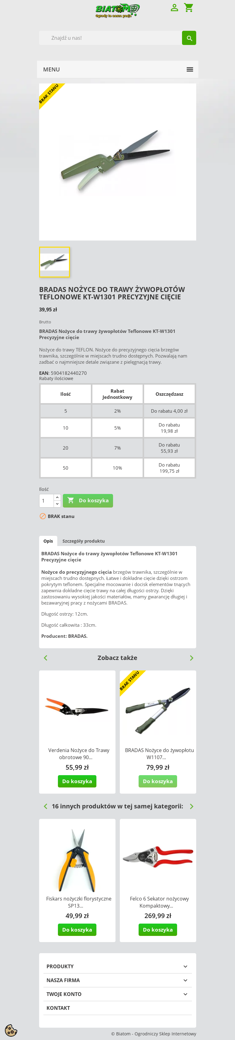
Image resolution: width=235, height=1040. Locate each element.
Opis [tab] (48, 541)
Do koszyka (88, 500)
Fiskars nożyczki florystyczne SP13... (78, 902)
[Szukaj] (117, 38)
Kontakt (58, 1008)
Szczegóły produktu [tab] (84, 541)
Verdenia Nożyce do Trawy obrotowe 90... (78, 754)
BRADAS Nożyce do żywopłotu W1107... (159, 754)
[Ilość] (46, 501)
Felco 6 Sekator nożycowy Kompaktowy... (159, 902)
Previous (43, 656)
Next (189, 656)
